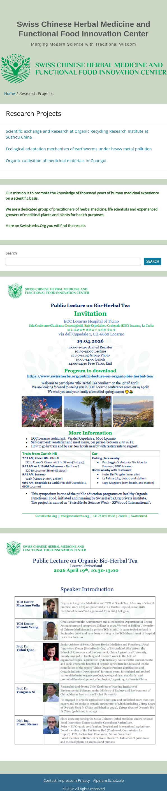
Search (11, 253)
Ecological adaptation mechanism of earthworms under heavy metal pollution (79, 148)
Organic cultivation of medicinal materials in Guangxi (56, 160)
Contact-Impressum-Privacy (66, 780)
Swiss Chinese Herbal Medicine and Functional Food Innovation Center (83, 29)
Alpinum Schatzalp (108, 780)
